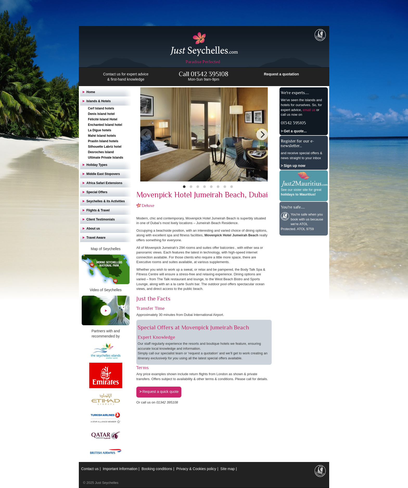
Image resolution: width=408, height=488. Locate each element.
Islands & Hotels (98, 101)
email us (309, 110)
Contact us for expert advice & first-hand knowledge (125, 76)
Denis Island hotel (101, 114)
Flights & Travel (98, 210)
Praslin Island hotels (103, 141)
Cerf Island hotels (101, 108)
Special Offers (96, 192)
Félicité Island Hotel (102, 119)
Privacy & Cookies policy (196, 469)
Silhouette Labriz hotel (105, 146)
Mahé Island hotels (102, 136)
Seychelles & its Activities (105, 201)
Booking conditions (157, 469)
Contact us (90, 469)
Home (90, 92)
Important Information (120, 469)
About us (93, 228)
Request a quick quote (160, 391)
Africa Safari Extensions (104, 183)
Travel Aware (95, 237)
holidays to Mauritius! (298, 194)
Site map (227, 469)
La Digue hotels (99, 130)
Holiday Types (96, 165)
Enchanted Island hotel (105, 125)
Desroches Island (101, 152)
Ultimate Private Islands (105, 157)
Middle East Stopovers (103, 174)
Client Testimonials (100, 219)
